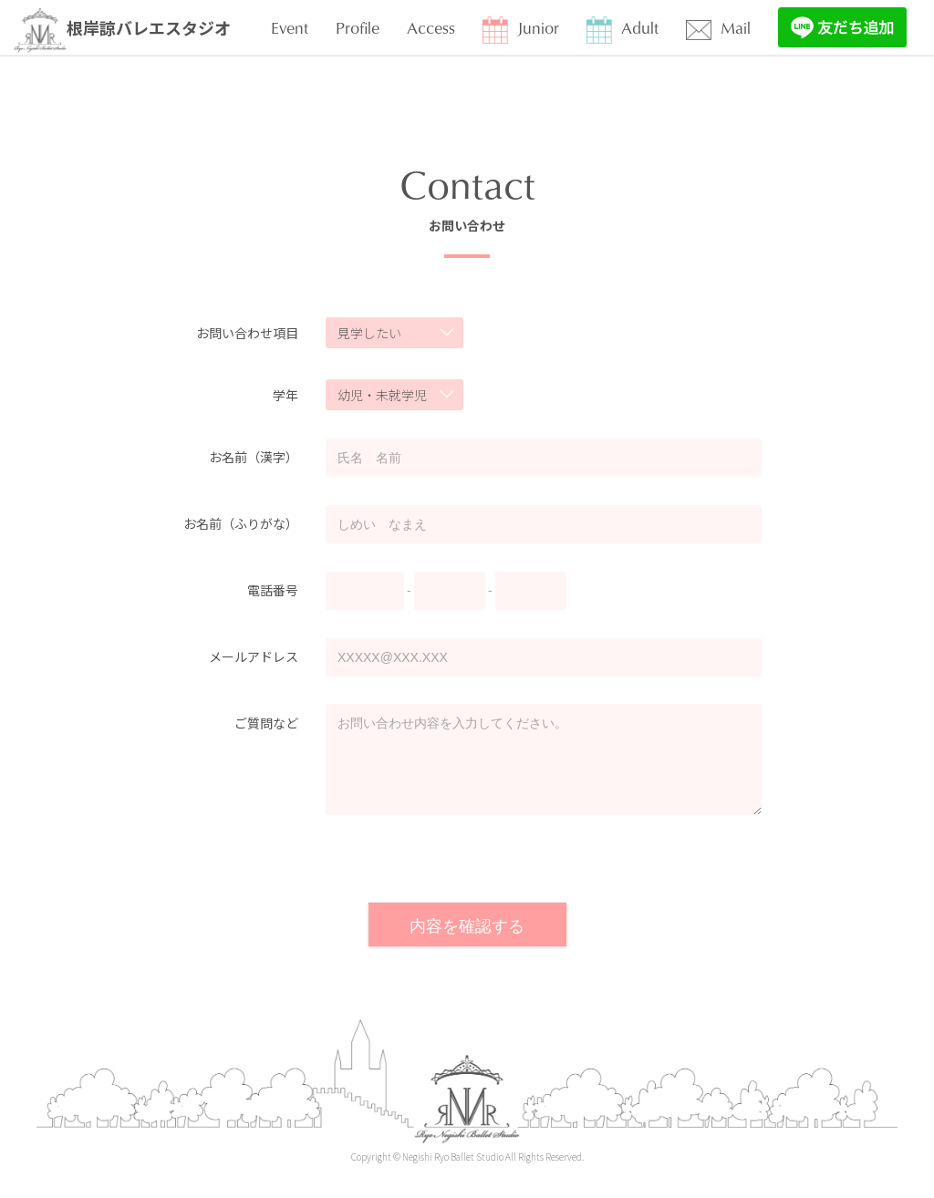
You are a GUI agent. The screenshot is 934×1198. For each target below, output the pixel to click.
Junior (521, 29)
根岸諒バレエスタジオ (122, 30)
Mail (718, 27)
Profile (357, 27)
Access (431, 27)
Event (289, 27)
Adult (622, 29)
